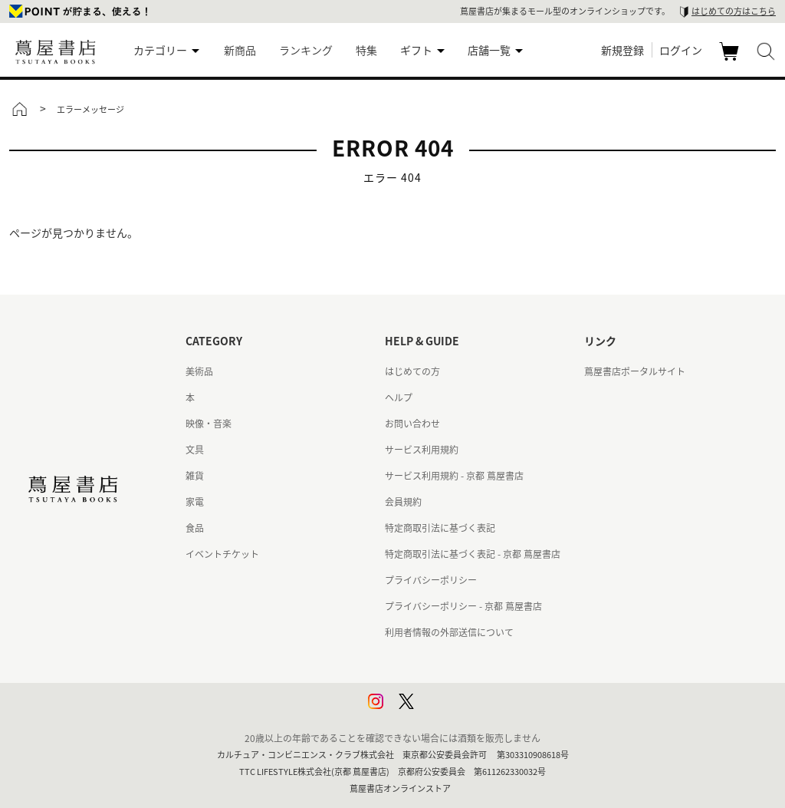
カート (731, 60)
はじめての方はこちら (733, 11)
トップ (19, 109)
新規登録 (622, 50)
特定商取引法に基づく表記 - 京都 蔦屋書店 (472, 554)
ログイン (680, 50)
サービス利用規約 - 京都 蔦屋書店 (454, 476)
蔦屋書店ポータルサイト (634, 371)
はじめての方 (412, 371)
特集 (366, 50)
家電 (195, 502)
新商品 (240, 50)
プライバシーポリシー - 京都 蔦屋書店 (463, 606)
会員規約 (403, 502)
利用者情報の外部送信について (449, 632)
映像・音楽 (209, 423)
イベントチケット (222, 554)
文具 (195, 450)
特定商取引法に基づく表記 (440, 528)
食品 (195, 528)
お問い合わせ (412, 423)
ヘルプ (398, 397)
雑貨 (195, 476)
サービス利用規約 (421, 450)
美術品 (199, 371)
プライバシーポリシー (431, 580)
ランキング (306, 50)
